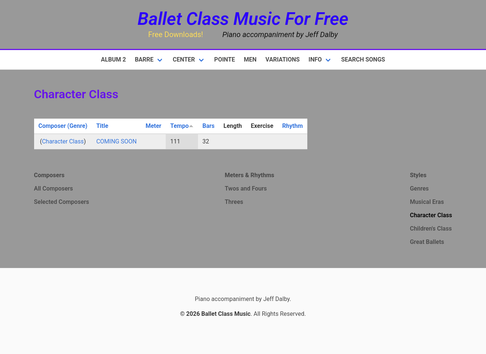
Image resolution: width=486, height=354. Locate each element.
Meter (154, 125)
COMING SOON (116, 141)
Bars (208, 125)
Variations (282, 59)
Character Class (63, 141)
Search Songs (363, 59)
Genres (419, 188)
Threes (234, 201)
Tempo (182, 125)
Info (315, 59)
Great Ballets (427, 241)
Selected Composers (61, 201)
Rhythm (292, 125)
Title (102, 125)
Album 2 (113, 59)
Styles (418, 175)
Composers (49, 175)
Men (250, 59)
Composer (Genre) (63, 125)
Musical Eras (427, 201)
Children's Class (431, 228)
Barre (144, 59)
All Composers (53, 188)
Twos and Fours (246, 188)
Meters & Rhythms (249, 175)
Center (184, 59)
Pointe (224, 59)
